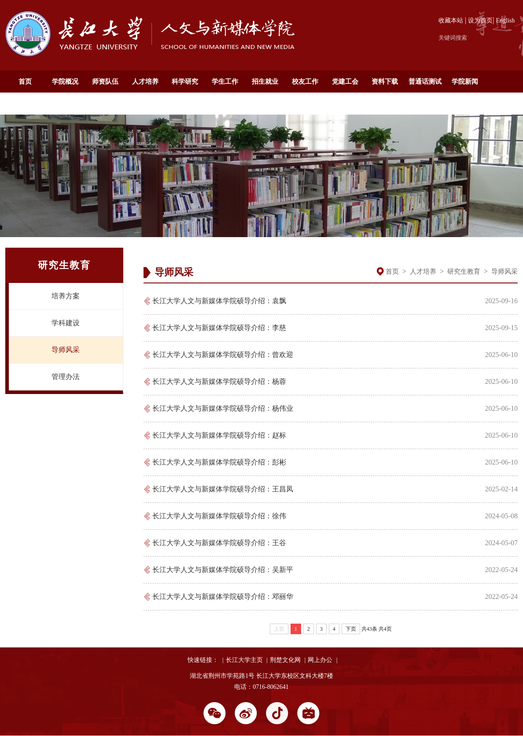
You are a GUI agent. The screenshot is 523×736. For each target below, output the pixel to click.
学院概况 (65, 81)
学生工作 (225, 81)
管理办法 (66, 376)
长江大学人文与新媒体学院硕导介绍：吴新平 (222, 569)
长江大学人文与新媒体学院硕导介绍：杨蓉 (219, 381)
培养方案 (66, 296)
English (505, 20)
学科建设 (66, 323)
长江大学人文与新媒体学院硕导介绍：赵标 (219, 435)
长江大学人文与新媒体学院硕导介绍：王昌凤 (222, 489)
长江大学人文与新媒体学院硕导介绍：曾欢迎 (222, 354)
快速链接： (203, 660)
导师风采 (66, 349)
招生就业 (265, 81)
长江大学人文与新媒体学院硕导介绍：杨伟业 (222, 408)
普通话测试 (425, 81)
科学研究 (185, 81)
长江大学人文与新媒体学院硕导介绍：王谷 (219, 542)
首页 (25, 81)
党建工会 (345, 81)
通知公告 (25, 103)
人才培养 (145, 81)
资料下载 (385, 81)
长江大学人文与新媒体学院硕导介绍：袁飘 (219, 301)
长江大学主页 (244, 660)
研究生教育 (463, 271)
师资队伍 (105, 81)
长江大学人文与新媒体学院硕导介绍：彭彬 (219, 462)
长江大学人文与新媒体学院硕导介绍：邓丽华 (222, 596)
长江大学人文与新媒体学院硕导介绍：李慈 (219, 327)
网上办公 (320, 660)
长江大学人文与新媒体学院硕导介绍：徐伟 (219, 516)
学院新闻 (465, 81)
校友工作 (305, 81)
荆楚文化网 (285, 660)
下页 (351, 629)
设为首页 (480, 20)
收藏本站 (450, 20)
